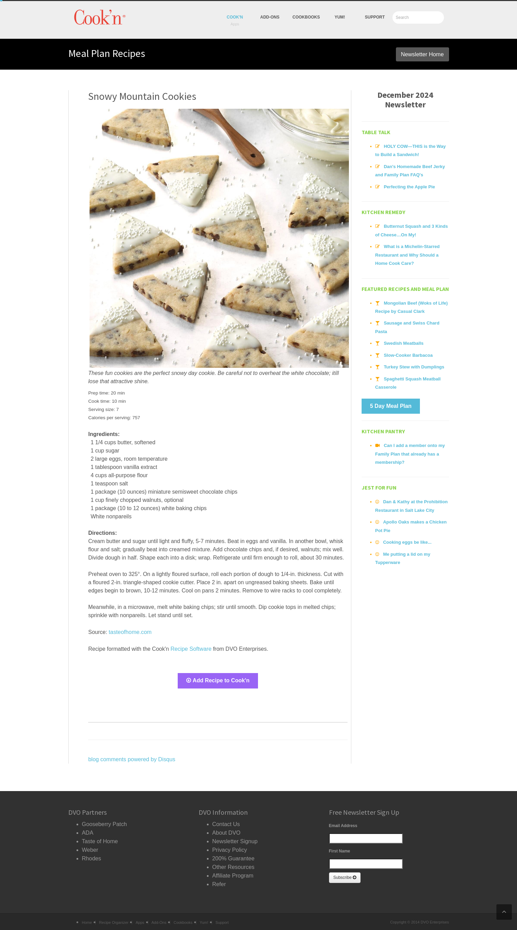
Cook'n (235, 17)
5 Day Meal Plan (391, 403)
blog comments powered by (131, 758)
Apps (140, 919)
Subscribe (344, 876)
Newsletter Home (423, 54)
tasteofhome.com (130, 632)
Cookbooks (306, 17)
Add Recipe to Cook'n (218, 680)
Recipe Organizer (114, 919)
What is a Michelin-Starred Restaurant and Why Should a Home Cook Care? (407, 253)
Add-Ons (270, 17)
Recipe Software (191, 648)
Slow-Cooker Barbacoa (408, 352)
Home (87, 919)
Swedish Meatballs (403, 341)
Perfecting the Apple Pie (409, 186)
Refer (219, 880)
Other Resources (233, 864)
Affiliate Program (232, 872)
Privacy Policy (229, 847)
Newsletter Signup (234, 839)
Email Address (343, 824)
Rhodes (91, 855)
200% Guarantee (233, 855)
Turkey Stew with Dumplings (413, 364)
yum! (339, 17)
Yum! (204, 919)
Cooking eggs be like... (407, 538)
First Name (339, 849)
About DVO (226, 831)
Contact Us (225, 822)
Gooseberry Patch (104, 822)
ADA (87, 831)
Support (375, 17)
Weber (90, 847)
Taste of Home (99, 839)
